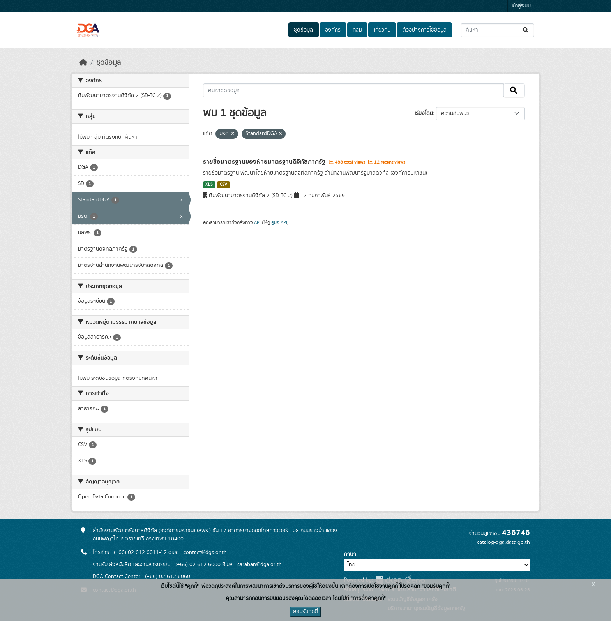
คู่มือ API (279, 222)
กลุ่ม (357, 30)
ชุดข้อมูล (303, 30)
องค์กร (333, 30)
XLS (209, 185)
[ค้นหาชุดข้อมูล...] (497, 30)
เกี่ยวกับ (382, 30)
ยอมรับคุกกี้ (305, 612)
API (257, 222)
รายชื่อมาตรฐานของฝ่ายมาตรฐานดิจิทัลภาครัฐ (265, 162)
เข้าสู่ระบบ (521, 6)
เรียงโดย (424, 113)
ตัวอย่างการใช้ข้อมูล (425, 30)
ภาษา (350, 554)
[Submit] (526, 30)
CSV (223, 185)
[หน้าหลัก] (83, 63)
